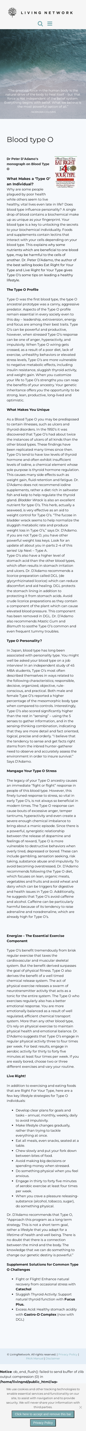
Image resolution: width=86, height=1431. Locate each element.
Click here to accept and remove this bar (43, 1414)
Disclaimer (53, 1358)
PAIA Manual (34, 1358)
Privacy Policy (67, 1354)
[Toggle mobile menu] (50, 23)
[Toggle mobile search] (40, 23)
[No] (80, 1407)
